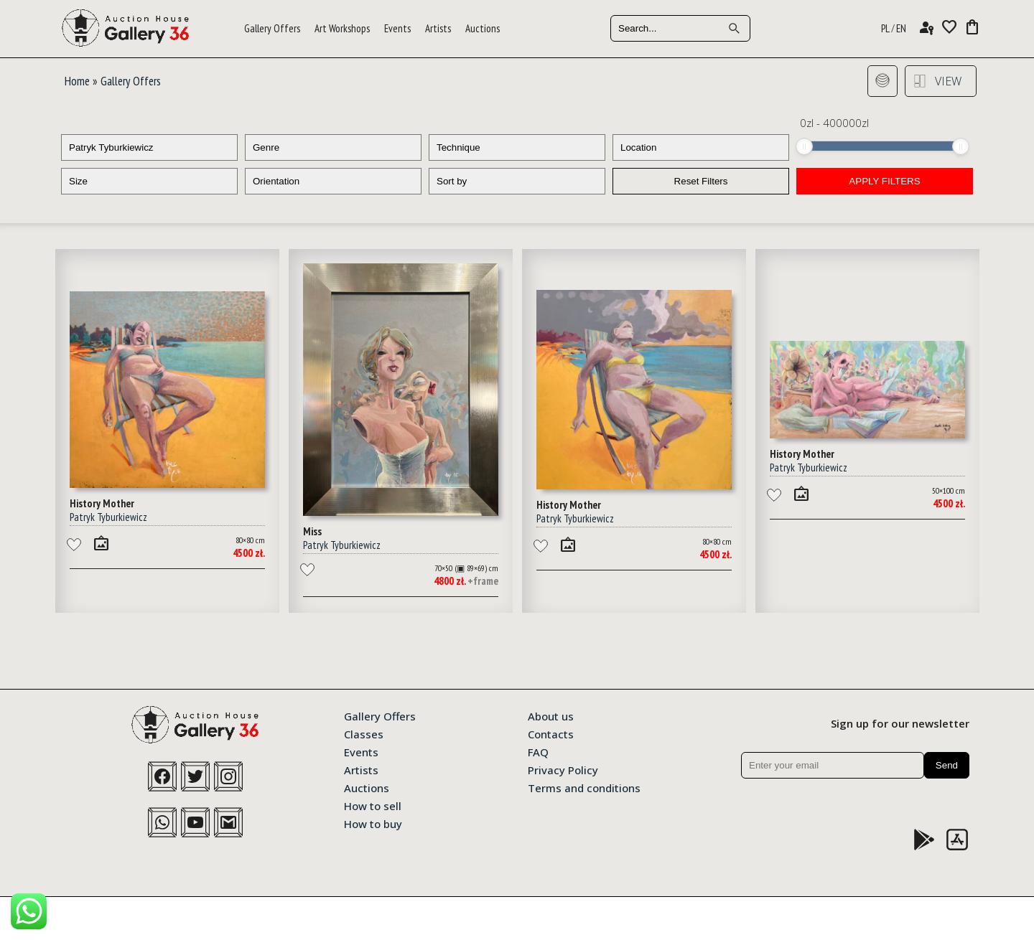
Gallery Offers (272, 28)
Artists (438, 28)
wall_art (101, 543)
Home (77, 81)
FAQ (538, 751)
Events (397, 28)
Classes (363, 733)
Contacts (551, 733)
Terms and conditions (584, 787)
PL (885, 28)
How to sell (372, 805)
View (948, 81)
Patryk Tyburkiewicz (108, 517)
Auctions (482, 28)
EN (901, 28)
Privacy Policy (563, 769)
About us (551, 715)
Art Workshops (342, 28)
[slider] (804, 146)
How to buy (373, 823)
